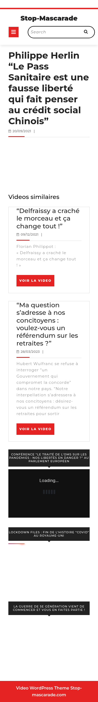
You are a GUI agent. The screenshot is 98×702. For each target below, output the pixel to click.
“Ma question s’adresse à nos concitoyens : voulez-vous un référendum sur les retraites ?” (47, 324)
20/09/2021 (22, 131)
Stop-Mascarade (48, 18)
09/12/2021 (29, 234)
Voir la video (36, 282)
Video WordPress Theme (42, 688)
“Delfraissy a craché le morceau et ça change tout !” (47, 218)
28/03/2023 (30, 351)
